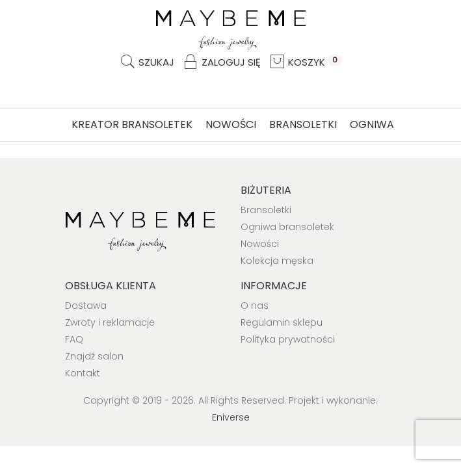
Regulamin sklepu (282, 322)
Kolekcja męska (277, 260)
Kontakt (82, 373)
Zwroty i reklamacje (110, 322)
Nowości (230, 124)
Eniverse (231, 417)
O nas (255, 305)
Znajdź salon (94, 356)
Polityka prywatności (288, 339)
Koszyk (305, 62)
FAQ (74, 339)
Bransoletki (303, 124)
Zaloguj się (221, 62)
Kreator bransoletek (132, 124)
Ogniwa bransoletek (287, 226)
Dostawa (86, 305)
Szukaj (146, 62)
